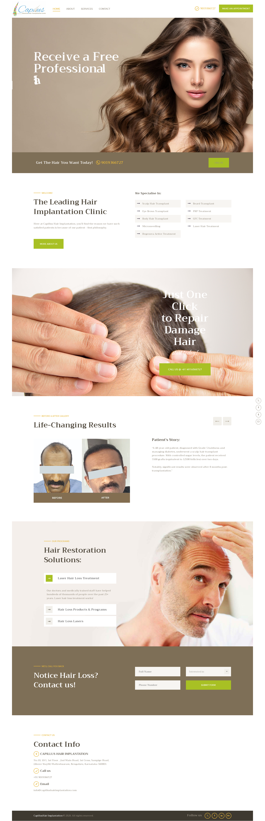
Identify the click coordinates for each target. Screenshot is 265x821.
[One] (183, 764)
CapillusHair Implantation (48, 816)
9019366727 (112, 162)
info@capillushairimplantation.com (55, 790)
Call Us (219, 162)
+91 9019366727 (43, 777)
